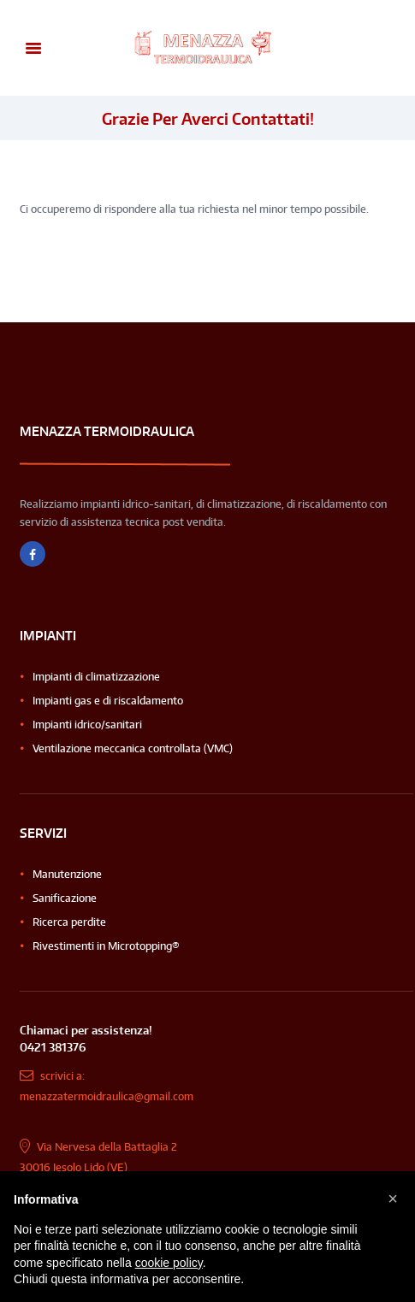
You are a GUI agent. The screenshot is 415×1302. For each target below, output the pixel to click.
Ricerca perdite (69, 922)
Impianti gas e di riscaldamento (108, 700)
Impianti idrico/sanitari (87, 724)
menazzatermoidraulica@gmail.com (106, 1096)
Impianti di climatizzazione (96, 676)
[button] (392, 1198)
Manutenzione (67, 874)
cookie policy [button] (169, 1263)
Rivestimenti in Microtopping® (106, 946)
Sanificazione (65, 898)
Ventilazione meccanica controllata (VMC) (133, 748)
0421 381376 (53, 1047)
